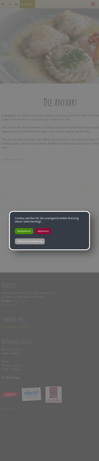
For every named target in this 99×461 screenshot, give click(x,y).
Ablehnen (43, 231)
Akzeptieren (24, 231)
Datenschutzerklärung (29, 241)
